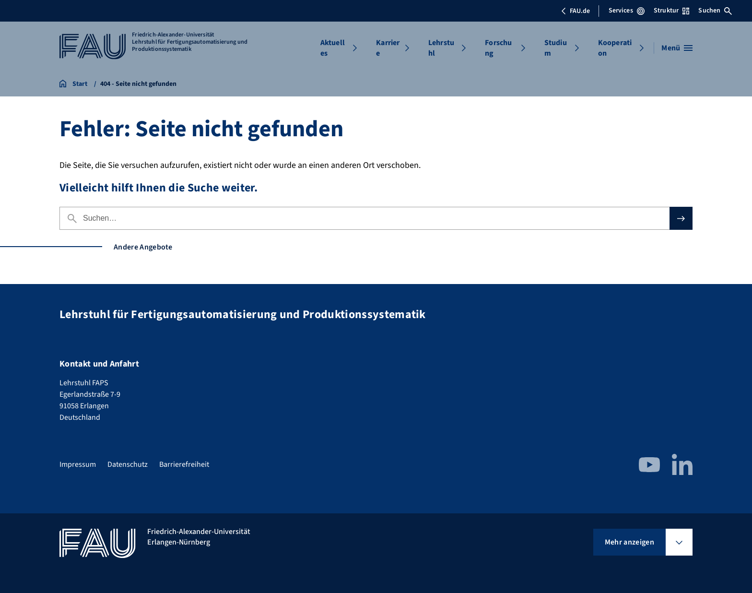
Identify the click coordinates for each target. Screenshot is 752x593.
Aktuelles (332, 48)
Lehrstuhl (441, 48)
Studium (555, 48)
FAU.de (575, 11)
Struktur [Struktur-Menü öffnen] (671, 10)
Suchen (715, 10)
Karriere (388, 48)
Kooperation (615, 48)
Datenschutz (127, 464)
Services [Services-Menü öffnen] (627, 10)
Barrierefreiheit (184, 464)
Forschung (498, 48)
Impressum (77, 464)
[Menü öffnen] (677, 48)
